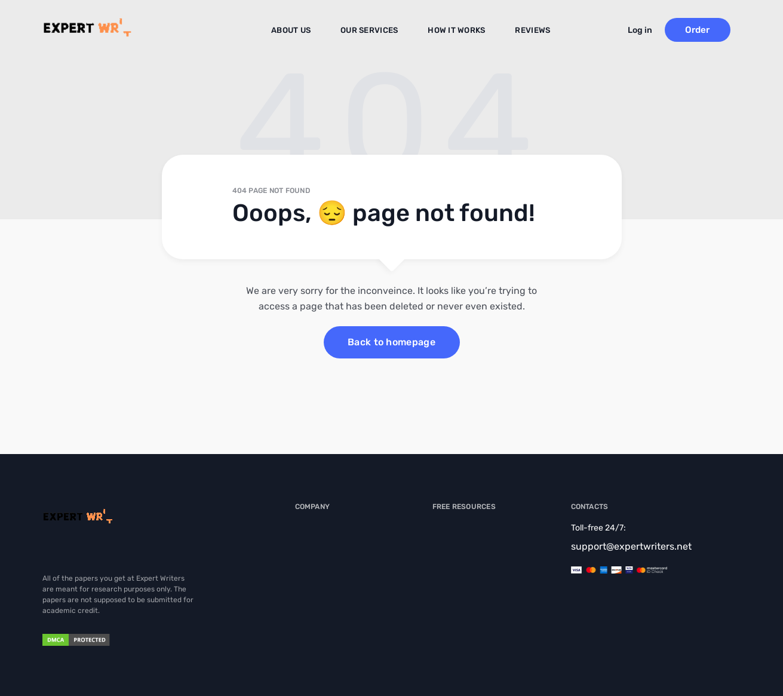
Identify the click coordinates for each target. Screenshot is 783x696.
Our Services (371, 30)
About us (296, 30)
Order (708, 29)
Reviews (527, 30)
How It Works (454, 30)
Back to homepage (391, 342)
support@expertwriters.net (631, 546)
